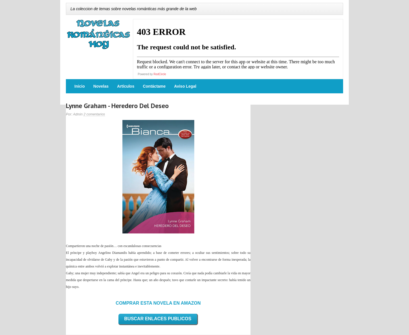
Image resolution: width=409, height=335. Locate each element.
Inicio (79, 86)
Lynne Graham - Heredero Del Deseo (117, 105)
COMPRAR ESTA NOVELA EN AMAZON (158, 303)
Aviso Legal (185, 86)
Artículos (125, 86)
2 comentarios (94, 114)
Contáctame (154, 86)
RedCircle (160, 74)
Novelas (101, 86)
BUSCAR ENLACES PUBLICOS (157, 318)
